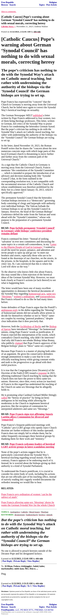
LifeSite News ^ (8, 26)
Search (12, 5)
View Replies (33, 561)
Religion (53, 2)
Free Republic (7, 2)
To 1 (29, 586)
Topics (42, 5)
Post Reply (7, 561)
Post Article (51, 5)
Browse (4, 5)
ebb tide (39, 559)
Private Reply (20, 561)
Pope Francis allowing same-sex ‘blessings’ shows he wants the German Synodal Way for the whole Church (28, 503)
